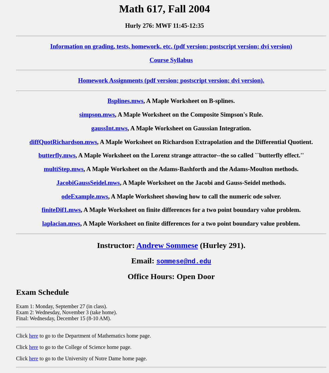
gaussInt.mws (109, 128)
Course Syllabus (171, 60)
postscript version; (234, 46)
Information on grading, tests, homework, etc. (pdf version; (130, 46)
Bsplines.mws (125, 100)
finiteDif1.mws (61, 209)
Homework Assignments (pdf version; (129, 80)
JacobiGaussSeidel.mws (88, 182)
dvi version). (247, 80)
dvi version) (275, 46)
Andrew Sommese (167, 245)
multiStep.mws (64, 168)
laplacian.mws (61, 223)
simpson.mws (97, 114)
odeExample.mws (85, 196)
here (33, 336)
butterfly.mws (57, 155)
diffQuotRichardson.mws (63, 141)
